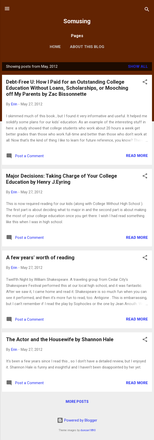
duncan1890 (88, 430)
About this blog (87, 46)
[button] (145, 83)
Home (55, 46)
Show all (138, 66)
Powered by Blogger (77, 420)
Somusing (77, 21)
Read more (137, 155)
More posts (77, 402)
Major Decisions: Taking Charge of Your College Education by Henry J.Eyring (61, 179)
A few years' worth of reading (40, 257)
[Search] (147, 10)
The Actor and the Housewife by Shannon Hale (59, 339)
